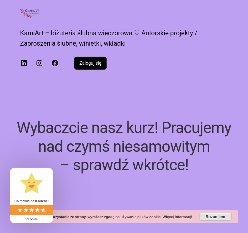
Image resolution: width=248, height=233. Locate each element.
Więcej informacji (177, 217)
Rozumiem (215, 217)
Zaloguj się (90, 63)
